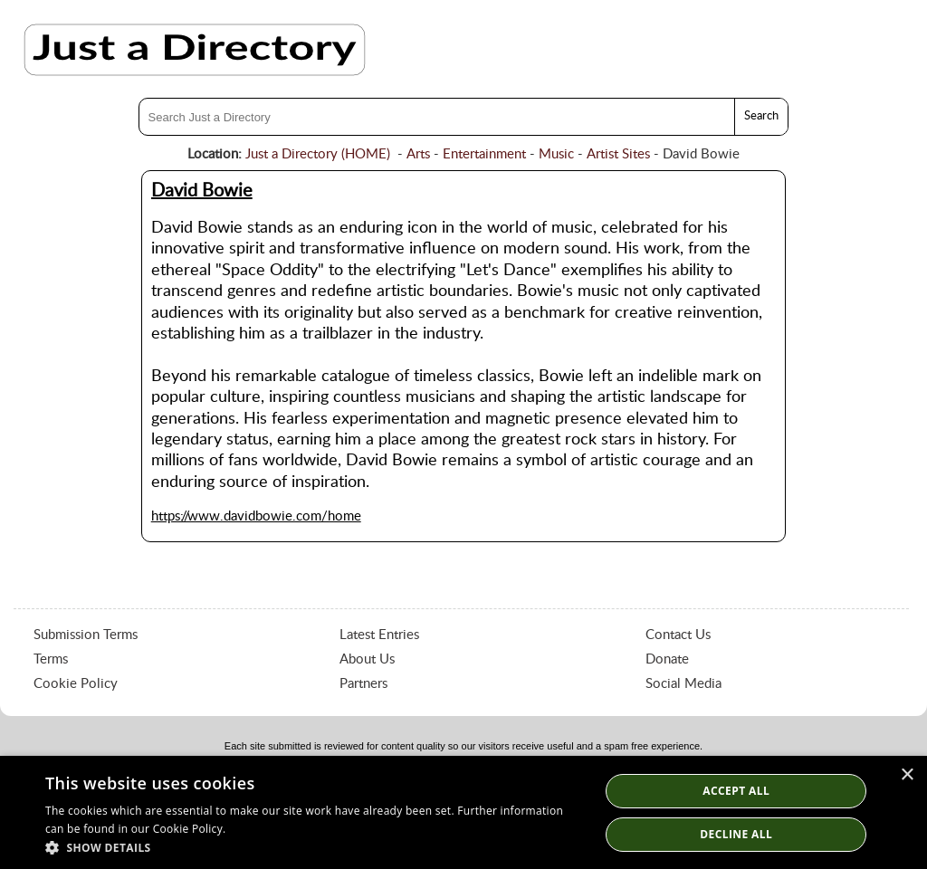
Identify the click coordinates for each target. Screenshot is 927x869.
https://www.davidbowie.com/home (256, 516)
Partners (363, 684)
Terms (50, 659)
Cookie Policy (75, 684)
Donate (667, 659)
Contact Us (678, 635)
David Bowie (202, 191)
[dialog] (463, 812)
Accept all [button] (735, 790)
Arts (418, 154)
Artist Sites (618, 154)
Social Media (683, 684)
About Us (367, 659)
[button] (314, 846)
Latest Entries (379, 635)
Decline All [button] (736, 834)
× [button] (906, 775)
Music (556, 154)
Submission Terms (85, 635)
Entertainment (484, 154)
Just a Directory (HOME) (317, 154)
